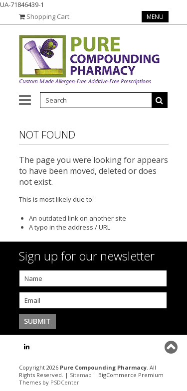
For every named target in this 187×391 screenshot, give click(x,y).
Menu (155, 16)
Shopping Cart (47, 16)
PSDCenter (64, 382)
